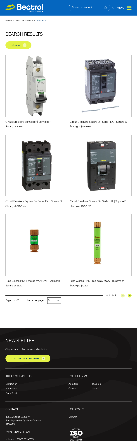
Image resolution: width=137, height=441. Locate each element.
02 (114, 295)
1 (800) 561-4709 (25, 439)
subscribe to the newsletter (27, 358)
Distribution (11, 384)
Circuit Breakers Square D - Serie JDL (27, 201)
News (95, 388)
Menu (124, 7)
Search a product (82, 7)
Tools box (97, 384)
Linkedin (72, 416)
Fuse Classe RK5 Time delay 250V (25, 281)
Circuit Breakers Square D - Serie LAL (91, 201)
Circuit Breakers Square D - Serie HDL (92, 122)
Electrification (12, 393)
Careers (72, 388)
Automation (11, 388)
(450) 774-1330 (22, 432)
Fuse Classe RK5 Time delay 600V (90, 281)
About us (73, 384)
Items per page (35, 300)
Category (18, 45)
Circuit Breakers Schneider (21, 122)
